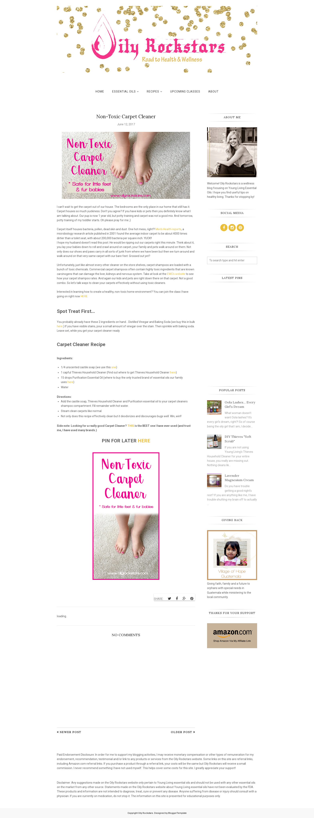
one (113, 367)
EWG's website (176, 274)
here (60, 326)
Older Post (181, 732)
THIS (130, 425)
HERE (84, 296)
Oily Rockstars (145, 813)
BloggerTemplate (177, 813)
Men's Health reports (168, 229)
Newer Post (70, 732)
